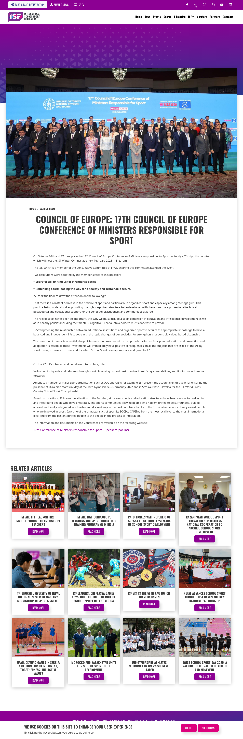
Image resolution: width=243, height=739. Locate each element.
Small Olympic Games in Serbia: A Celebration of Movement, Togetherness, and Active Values (38, 668)
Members (201, 17)
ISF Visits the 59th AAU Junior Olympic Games (149, 595)
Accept (189, 728)
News (147, 17)
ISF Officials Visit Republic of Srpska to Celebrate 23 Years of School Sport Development (149, 521)
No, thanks (208, 728)
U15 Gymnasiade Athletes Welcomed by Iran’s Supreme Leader (149, 666)
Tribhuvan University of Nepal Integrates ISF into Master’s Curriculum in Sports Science (38, 597)
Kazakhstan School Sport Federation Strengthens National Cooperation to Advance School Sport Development (204, 524)
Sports (167, 17)
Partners (215, 17)
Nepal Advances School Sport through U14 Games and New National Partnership (205, 597)
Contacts (228, 17)
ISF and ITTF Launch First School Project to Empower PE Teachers (38, 521)
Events (157, 17)
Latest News (47, 209)
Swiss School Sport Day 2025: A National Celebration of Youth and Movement (204, 666)
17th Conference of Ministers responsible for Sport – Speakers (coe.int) (81, 430)
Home (138, 17)
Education (179, 17)
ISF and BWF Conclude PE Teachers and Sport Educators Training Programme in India (94, 521)
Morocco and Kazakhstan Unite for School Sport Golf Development (93, 666)
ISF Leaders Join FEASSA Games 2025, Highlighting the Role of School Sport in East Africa (94, 597)
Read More (38, 531)
